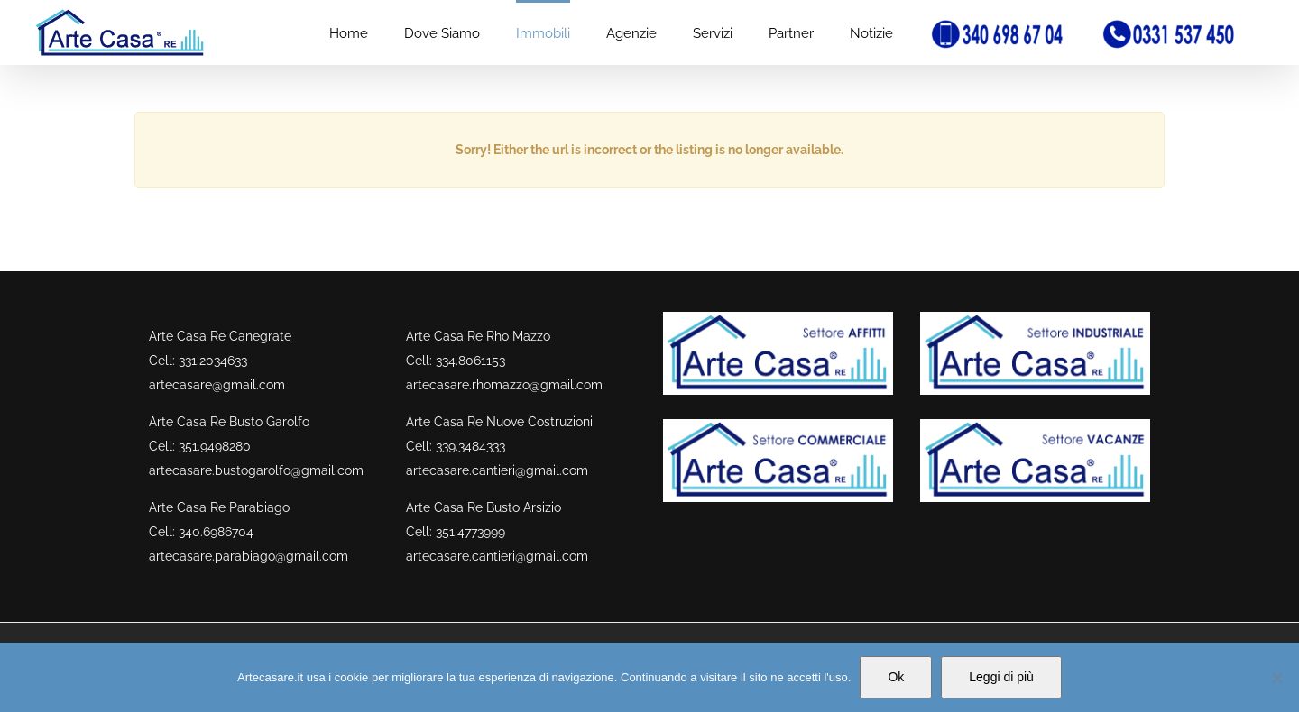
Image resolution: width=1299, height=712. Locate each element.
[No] (1276, 678)
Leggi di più (1001, 677)
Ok (896, 677)
